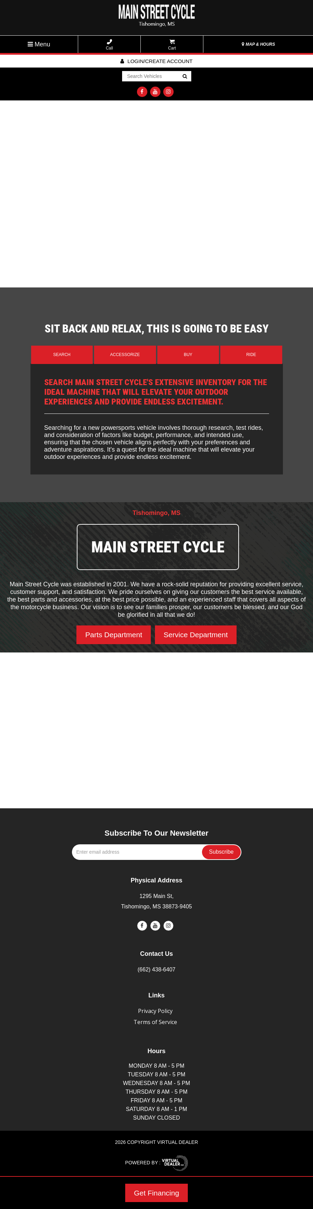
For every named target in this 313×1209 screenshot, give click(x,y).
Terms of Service (155, 1022)
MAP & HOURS (258, 44)
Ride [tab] (251, 354)
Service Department (196, 635)
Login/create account (156, 61)
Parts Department (113, 635)
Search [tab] (62, 354)
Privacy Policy (155, 1011)
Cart (172, 45)
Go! (184, 76)
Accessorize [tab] (125, 354)
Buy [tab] (188, 354)
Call (109, 45)
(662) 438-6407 (156, 969)
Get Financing (156, 1193)
